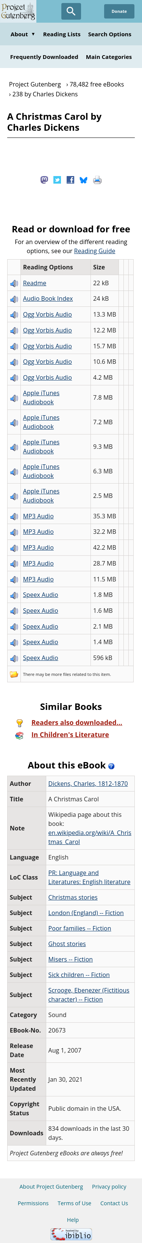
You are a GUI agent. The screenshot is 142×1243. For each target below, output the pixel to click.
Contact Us (114, 1203)
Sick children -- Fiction (79, 975)
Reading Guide (94, 251)
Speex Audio (40, 595)
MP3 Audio (38, 516)
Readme (35, 283)
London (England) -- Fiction (86, 913)
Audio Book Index (48, 298)
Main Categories (109, 56)
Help (73, 1219)
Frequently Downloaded (44, 56)
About (23, 34)
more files (61, 674)
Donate (119, 11)
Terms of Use (74, 1203)
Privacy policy (109, 1186)
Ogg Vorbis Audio (47, 314)
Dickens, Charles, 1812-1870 (88, 783)
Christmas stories (73, 897)
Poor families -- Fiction (79, 928)
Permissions (33, 1203)
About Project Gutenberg (51, 1186)
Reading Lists (62, 34)
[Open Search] (71, 11)
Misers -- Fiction (70, 959)
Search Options (109, 34)
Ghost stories (67, 944)
